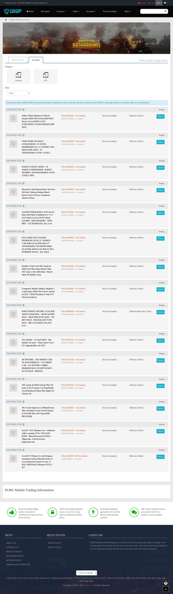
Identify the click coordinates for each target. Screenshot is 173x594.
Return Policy (14, 560)
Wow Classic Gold (25, 578)
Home (30, 11)
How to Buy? (55, 543)
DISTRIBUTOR (14, 109)
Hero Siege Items (86, 581)
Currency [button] (61, 11)
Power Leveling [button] (110, 11)
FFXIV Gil (78, 578)
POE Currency (100, 578)
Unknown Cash (17, 60)
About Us (11, 543)
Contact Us (12, 547)
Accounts (36, 60)
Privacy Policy (14, 552)
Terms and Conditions (18, 565)
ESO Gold (88, 578)
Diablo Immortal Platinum (62, 578)
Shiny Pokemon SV (42, 578)
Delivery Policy (15, 556)
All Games (45, 11)
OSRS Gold (130, 578)
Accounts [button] (91, 11)
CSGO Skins (11, 578)
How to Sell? (55, 547)
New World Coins (143, 578)
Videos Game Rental (115, 578)
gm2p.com (88, 585)
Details (160, 116)
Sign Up (151, 3)
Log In (142, 3)
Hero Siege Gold (159, 578)
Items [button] (76, 11)
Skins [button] (128, 11)
